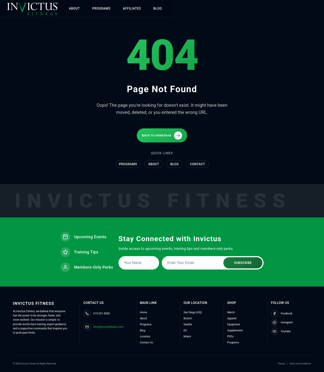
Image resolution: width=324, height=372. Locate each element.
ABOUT (101, 8)
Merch (231, 312)
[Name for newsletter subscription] (139, 261)
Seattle (188, 324)
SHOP (237, 8)
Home (143, 312)
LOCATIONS (211, 8)
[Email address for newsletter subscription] (213, 261)
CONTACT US (292, 8)
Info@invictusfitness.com (108, 326)
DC (185, 330)
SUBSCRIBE (243, 261)
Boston (188, 318)
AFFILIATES (159, 8)
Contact (197, 163)
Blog (174, 163)
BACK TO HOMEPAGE (162, 134)
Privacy (281, 363)
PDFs (230, 336)
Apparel (231, 318)
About (153, 163)
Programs (128, 163)
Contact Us (146, 342)
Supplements (235, 330)
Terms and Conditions (300, 363)
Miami (187, 336)
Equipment (233, 324)
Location (145, 336)
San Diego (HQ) (193, 312)
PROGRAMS (129, 8)
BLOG (185, 8)
